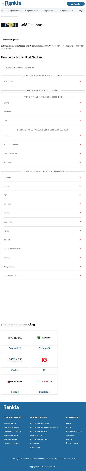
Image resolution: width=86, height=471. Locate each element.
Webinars (70, 435)
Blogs (68, 427)
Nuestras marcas (10, 439)
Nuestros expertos (11, 435)
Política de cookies (46, 458)
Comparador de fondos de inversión (44, 427)
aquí (9, 48)
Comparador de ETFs (38, 431)
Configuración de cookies (65, 458)
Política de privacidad (29, 458)
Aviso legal (15, 458)
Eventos (69, 439)
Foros (68, 423)
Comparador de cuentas (39, 439)
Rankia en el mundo (11, 427)
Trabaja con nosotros (12, 443)
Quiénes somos (10, 423)
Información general (11, 39)
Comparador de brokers (39, 423)
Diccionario (34, 443)
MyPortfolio (35, 447)
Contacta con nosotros (13, 431)
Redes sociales (72, 442)
